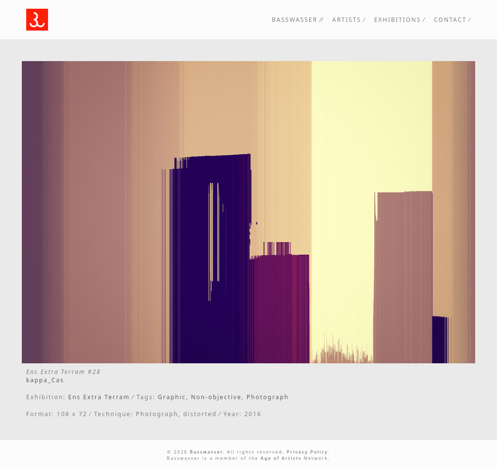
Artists (346, 20)
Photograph (268, 397)
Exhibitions (397, 20)
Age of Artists (281, 458)
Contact (450, 20)
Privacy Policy (307, 452)
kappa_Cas (45, 380)
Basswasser (294, 20)
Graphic (172, 397)
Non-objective (216, 397)
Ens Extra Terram (99, 397)
